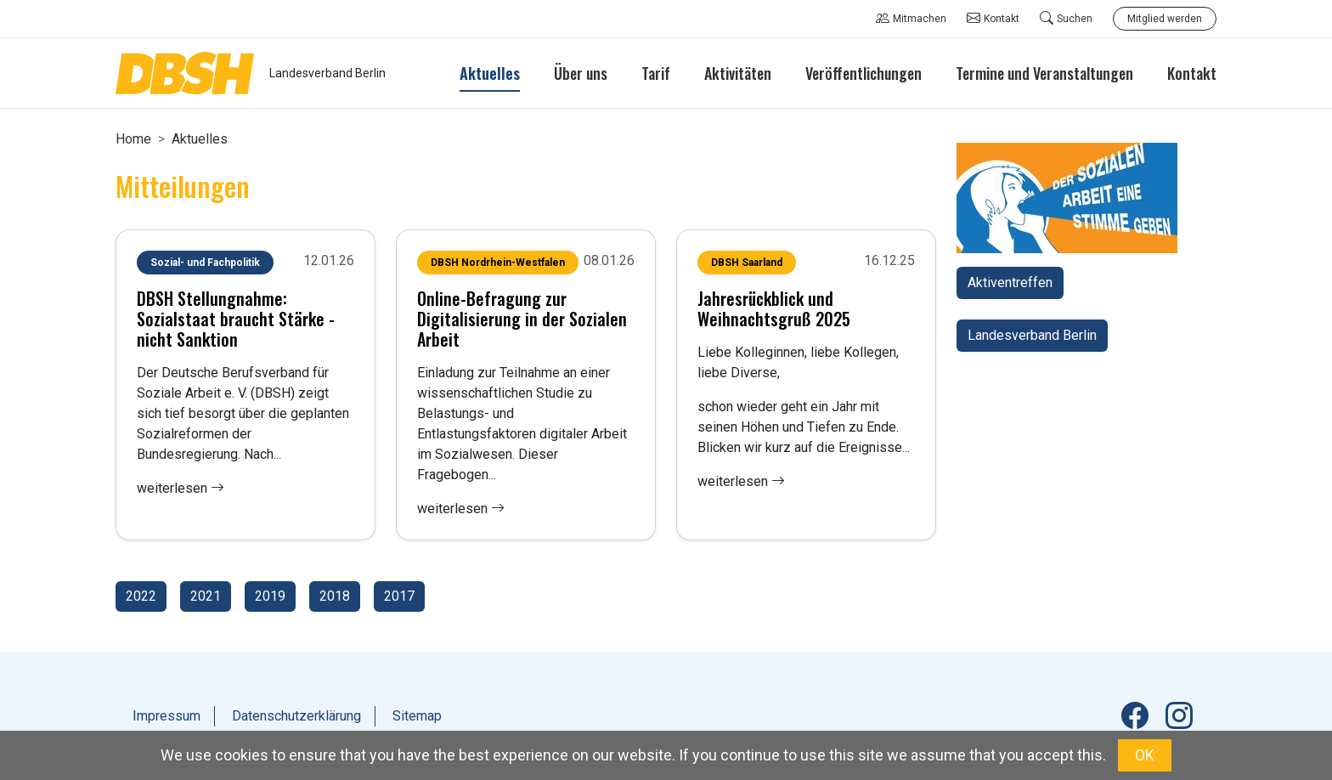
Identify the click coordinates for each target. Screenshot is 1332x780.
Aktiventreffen (1010, 282)
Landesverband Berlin (1032, 335)
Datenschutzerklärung (296, 716)
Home (133, 139)
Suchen (1066, 18)
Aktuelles (200, 139)
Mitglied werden (1164, 19)
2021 (205, 596)
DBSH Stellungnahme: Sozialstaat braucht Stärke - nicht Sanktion (236, 318)
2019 (270, 596)
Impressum (166, 716)
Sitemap (417, 716)
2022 (141, 596)
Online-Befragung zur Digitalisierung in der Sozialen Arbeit (522, 318)
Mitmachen (911, 18)
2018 (334, 596)
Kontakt (993, 18)
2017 (399, 596)
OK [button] (1144, 755)
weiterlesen (180, 488)
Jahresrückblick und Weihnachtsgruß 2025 (773, 308)
